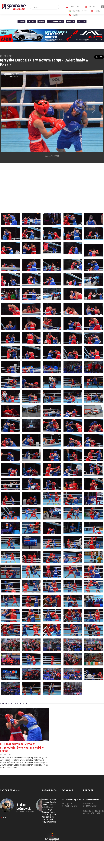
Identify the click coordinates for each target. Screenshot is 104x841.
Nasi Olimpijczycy (77, 11)
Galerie (73, 15)
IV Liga (31, 22)
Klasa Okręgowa (56, 22)
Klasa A (70, 22)
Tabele (95, 11)
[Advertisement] (45, 185)
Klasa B (81, 22)
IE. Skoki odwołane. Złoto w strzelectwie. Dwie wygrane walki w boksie (22, 747)
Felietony (90, 7)
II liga (21, 22)
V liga (41, 22)
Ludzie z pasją (73, 7)
